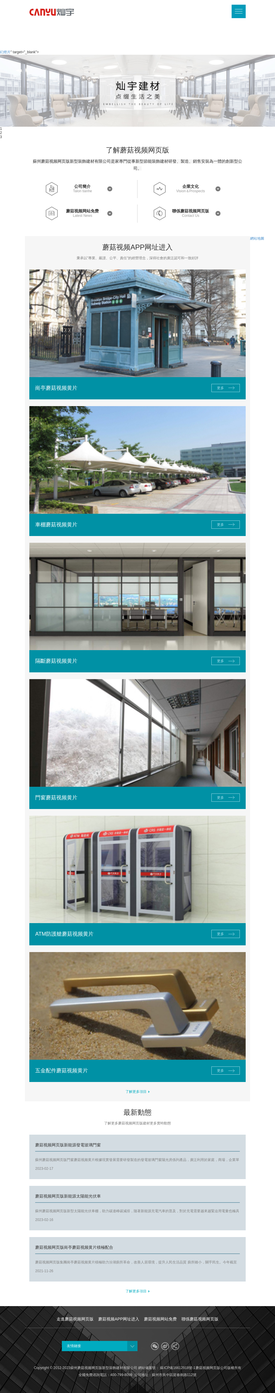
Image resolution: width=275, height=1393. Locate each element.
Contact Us (190, 216)
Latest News (82, 216)
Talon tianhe (82, 191)
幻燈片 (5, 52)
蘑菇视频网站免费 (82, 211)
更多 (220, 388)
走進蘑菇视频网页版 (75, 1319)
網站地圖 (257, 238)
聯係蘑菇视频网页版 (190, 211)
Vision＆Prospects (190, 191)
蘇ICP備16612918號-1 (177, 1368)
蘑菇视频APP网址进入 (118, 1319)
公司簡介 (82, 186)
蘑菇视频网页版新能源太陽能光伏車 (68, 1196)
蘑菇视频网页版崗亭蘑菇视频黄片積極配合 (74, 1247)
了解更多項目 (137, 1092)
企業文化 (190, 186)
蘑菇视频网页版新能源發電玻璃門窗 (68, 1145)
